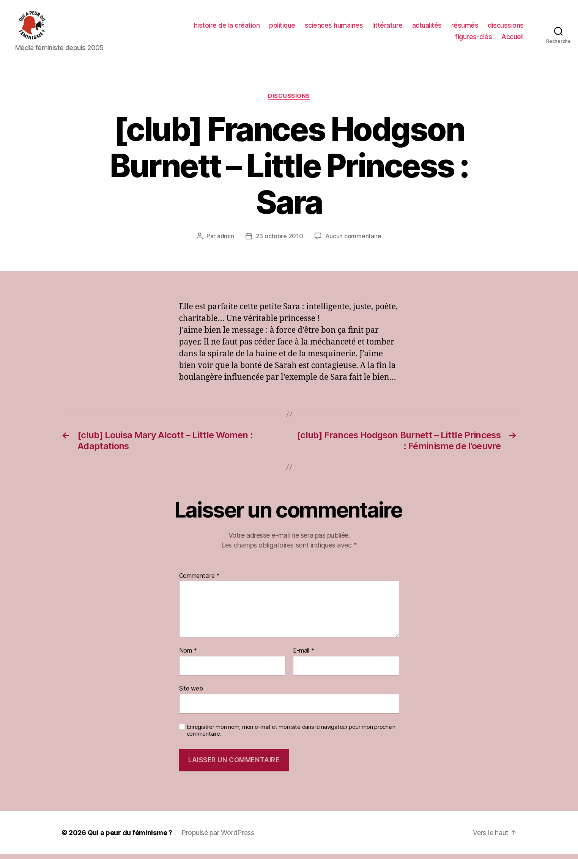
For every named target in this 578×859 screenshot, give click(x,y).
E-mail (304, 656)
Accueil (512, 39)
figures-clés (473, 39)
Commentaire (199, 580)
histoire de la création (227, 28)
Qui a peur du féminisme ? (130, 838)
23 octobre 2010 (279, 241)
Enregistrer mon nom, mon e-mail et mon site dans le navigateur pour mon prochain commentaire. (291, 735)
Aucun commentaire (353, 241)
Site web (191, 693)
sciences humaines (334, 28)
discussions (506, 28)
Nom (188, 656)
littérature (387, 28)
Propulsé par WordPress (217, 838)
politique (282, 28)
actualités (427, 28)
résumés (465, 28)
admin (225, 241)
